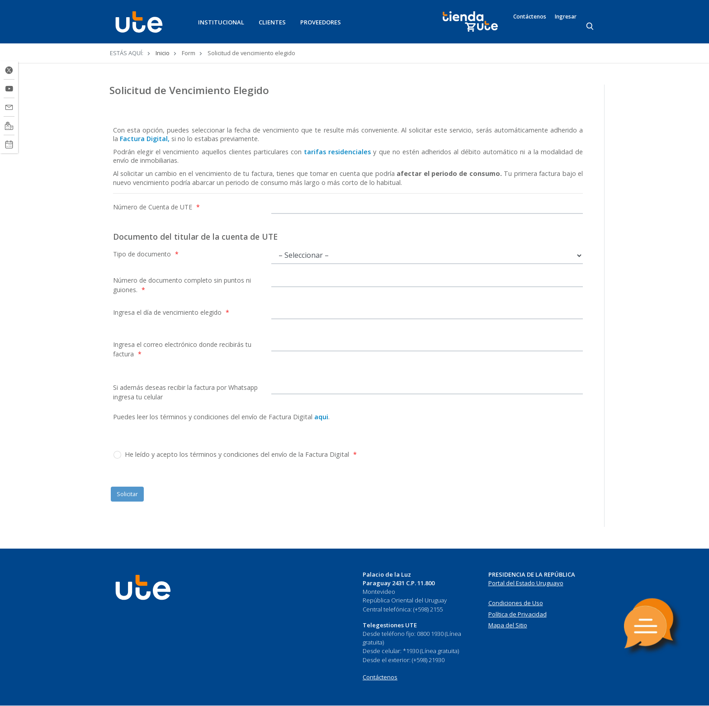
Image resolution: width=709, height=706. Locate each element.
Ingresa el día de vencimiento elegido (171, 312)
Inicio (163, 53)
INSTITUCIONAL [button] (221, 22)
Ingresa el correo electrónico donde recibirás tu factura (182, 349)
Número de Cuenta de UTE (156, 207)
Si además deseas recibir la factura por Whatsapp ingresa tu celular (185, 392)
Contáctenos (529, 16)
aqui (321, 416)
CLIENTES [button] (272, 22)
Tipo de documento (146, 254)
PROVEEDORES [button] (320, 22)
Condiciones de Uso (515, 603)
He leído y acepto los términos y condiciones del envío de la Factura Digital (241, 454)
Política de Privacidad (517, 614)
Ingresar (566, 16)
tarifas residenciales (336, 151)
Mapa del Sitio (507, 625)
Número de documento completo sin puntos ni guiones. (182, 285)
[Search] (590, 26)
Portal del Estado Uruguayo (525, 583)
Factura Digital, (145, 138)
